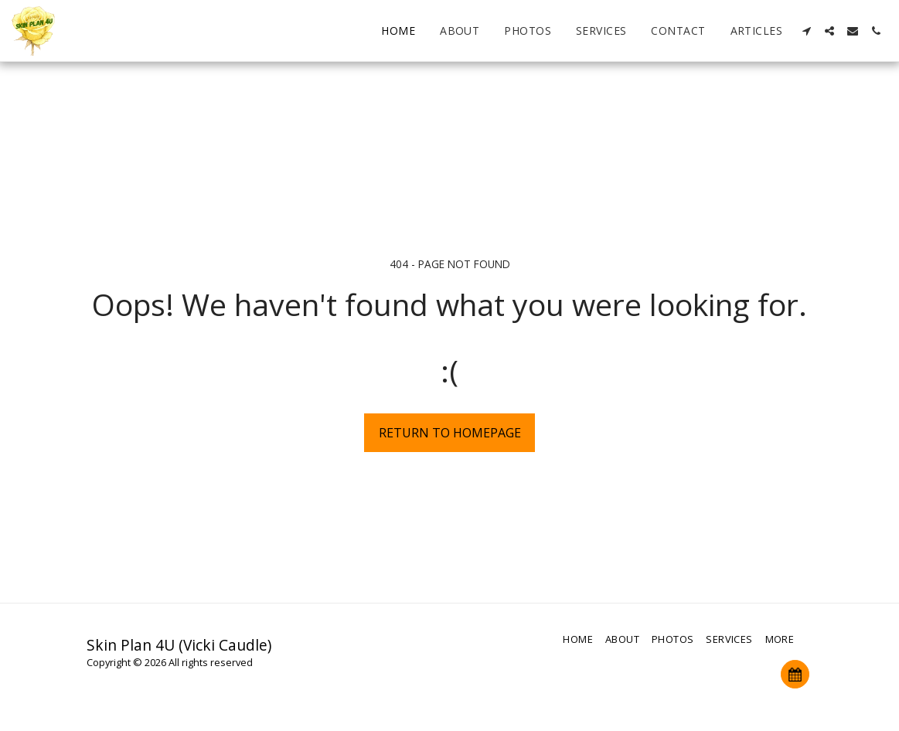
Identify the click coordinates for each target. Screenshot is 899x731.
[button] (806, 31)
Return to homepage (450, 432)
